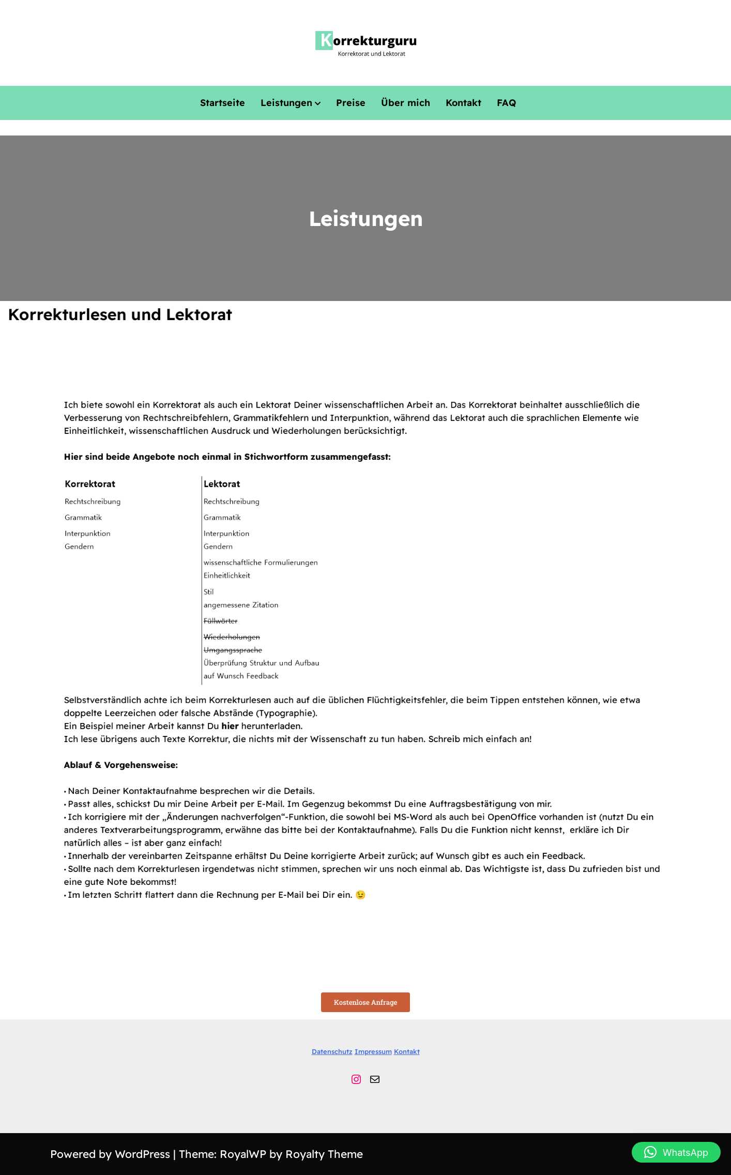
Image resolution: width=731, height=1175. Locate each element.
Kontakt (463, 103)
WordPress (144, 1154)
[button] (676, 1152)
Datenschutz (332, 1051)
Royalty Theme (324, 1154)
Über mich (405, 103)
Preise (351, 103)
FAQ (506, 103)
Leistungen (286, 103)
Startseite (222, 103)
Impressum (373, 1051)
